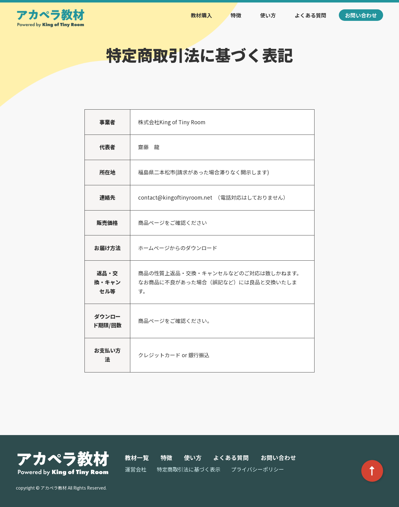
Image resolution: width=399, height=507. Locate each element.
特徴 (236, 15)
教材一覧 (137, 457)
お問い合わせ (361, 15)
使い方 (268, 15)
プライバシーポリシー (257, 469)
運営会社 (135, 469)
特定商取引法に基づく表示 (188, 469)
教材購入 (201, 15)
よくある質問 (310, 15)
